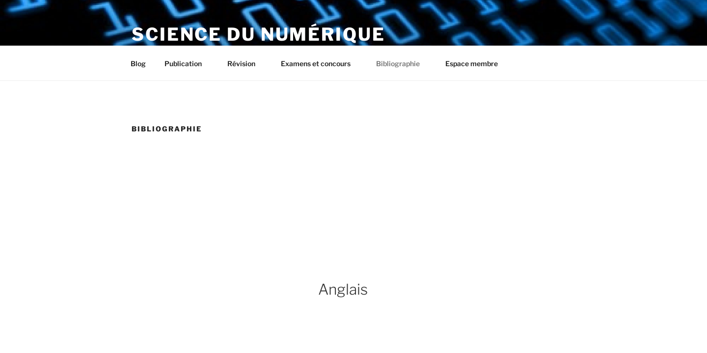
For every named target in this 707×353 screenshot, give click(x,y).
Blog (138, 63)
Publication (187, 63)
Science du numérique (258, 34)
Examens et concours (320, 63)
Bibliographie (402, 63)
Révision (246, 63)
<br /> (347, 183)
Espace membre (471, 63)
